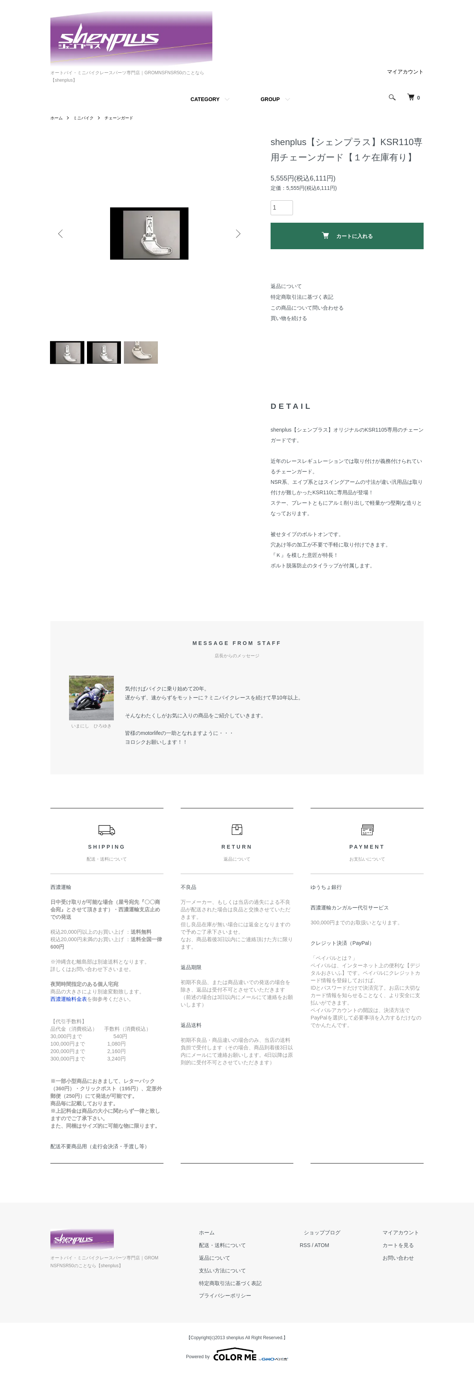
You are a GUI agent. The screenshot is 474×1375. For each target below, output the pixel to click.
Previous (61, 233)
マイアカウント (405, 72)
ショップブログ (335, 1236)
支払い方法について (244, 1274)
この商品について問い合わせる (307, 308)
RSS (322, 1249)
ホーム (57, 117)
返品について (286, 286)
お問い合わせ (402, 1261)
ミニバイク (85, 117)
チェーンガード (123, 117)
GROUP (270, 99)
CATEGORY (204, 99)
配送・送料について (244, 1249)
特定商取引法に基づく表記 (302, 297)
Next (237, 233)
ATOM (339, 1249)
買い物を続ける (289, 318)
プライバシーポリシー (247, 1299)
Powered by (237, 1357)
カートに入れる (347, 235)
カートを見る (402, 1249)
